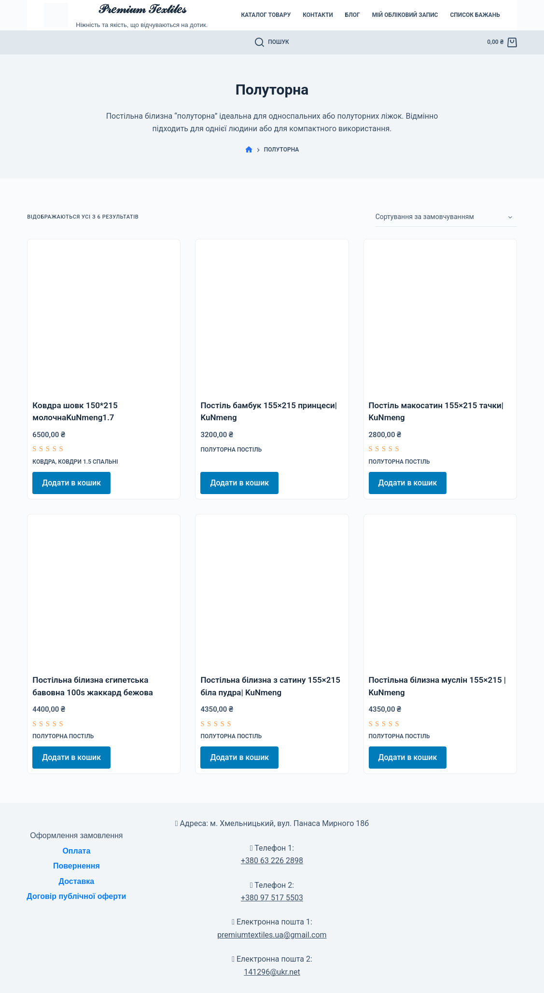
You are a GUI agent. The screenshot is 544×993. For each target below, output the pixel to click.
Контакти (318, 15)
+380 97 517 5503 (272, 897)
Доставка (77, 881)
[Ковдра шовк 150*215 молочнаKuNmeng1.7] (103, 315)
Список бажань (475, 15)
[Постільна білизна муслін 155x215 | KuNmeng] (440, 590)
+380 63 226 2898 (272, 860)
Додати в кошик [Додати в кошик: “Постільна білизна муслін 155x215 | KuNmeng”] (407, 757)
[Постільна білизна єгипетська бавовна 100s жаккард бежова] (103, 590)
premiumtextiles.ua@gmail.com (271, 934)
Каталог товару (266, 15)
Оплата (76, 851)
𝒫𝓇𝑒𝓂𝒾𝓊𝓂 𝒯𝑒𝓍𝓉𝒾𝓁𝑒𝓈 (142, 9)
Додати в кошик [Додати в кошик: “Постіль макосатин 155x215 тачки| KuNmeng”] (407, 482)
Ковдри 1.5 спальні (88, 461)
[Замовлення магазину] (446, 217)
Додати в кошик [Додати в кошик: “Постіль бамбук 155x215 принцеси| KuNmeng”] (239, 482)
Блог (352, 15)
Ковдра (43, 461)
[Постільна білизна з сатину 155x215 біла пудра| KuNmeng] (271, 590)
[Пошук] (272, 42)
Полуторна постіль (231, 449)
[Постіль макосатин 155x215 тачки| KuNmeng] (440, 315)
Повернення (76, 866)
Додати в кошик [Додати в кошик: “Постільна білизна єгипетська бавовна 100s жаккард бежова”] (71, 757)
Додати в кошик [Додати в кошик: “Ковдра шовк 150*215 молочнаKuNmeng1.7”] (71, 482)
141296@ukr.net (272, 972)
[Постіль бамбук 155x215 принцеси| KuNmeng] (271, 315)
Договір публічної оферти (76, 896)
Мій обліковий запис (405, 15)
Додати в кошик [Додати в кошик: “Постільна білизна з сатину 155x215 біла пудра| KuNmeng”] (239, 757)
